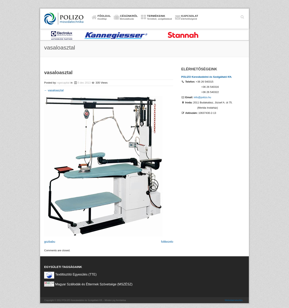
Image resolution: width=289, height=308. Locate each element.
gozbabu (49, 241)
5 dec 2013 (84, 82)
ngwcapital (63, 82)
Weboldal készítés (234, 300)
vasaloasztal (54, 90)
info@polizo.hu (202, 97)
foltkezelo (167, 241)
